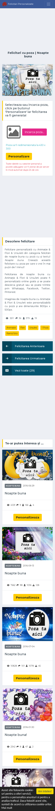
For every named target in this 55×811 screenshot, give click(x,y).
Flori (22, 327)
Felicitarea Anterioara (23, 346)
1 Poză (45, 327)
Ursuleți (33, 327)
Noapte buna (13, 486)
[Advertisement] (27, 29)
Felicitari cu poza (21, 53)
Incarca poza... (34, 132)
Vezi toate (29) (18, 370)
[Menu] (48, 4)
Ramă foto (12, 333)
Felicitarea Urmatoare (23, 358)
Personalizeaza (27, 517)
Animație (11, 327)
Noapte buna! (16, 735)
